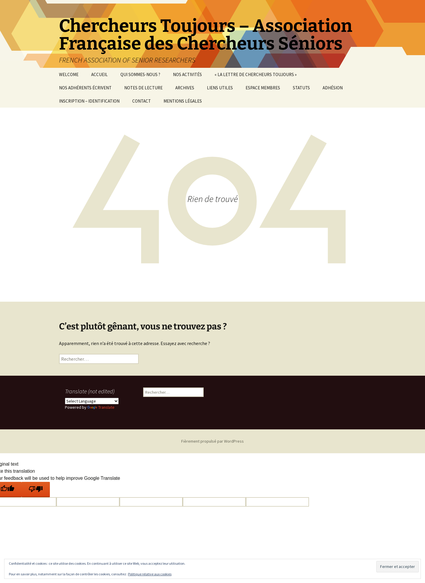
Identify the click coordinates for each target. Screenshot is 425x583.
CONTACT (141, 101)
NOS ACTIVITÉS (187, 74)
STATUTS (301, 88)
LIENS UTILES (220, 88)
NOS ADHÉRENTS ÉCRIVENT (85, 88)
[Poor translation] (36, 489)
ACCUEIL (99, 74)
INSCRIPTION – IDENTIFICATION (89, 101)
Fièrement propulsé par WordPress (212, 441)
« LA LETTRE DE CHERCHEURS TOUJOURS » (256, 74)
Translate (101, 407)
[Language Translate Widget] (92, 401)
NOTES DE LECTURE (143, 88)
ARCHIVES (184, 88)
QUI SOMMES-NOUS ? (140, 74)
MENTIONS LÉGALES (183, 101)
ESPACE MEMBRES (263, 88)
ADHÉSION (333, 88)
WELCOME (69, 74)
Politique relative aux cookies (149, 574)
